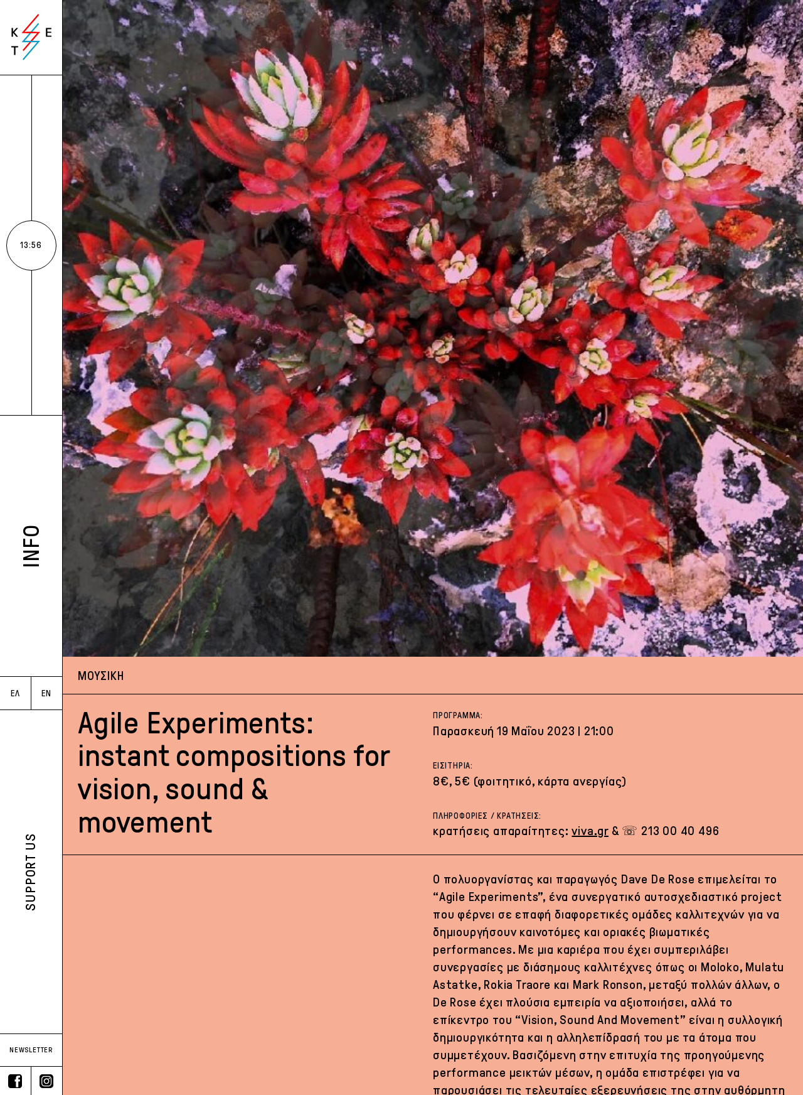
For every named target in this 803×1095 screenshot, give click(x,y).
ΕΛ (15, 693)
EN (46, 693)
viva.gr (590, 831)
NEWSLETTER (31, 1049)
